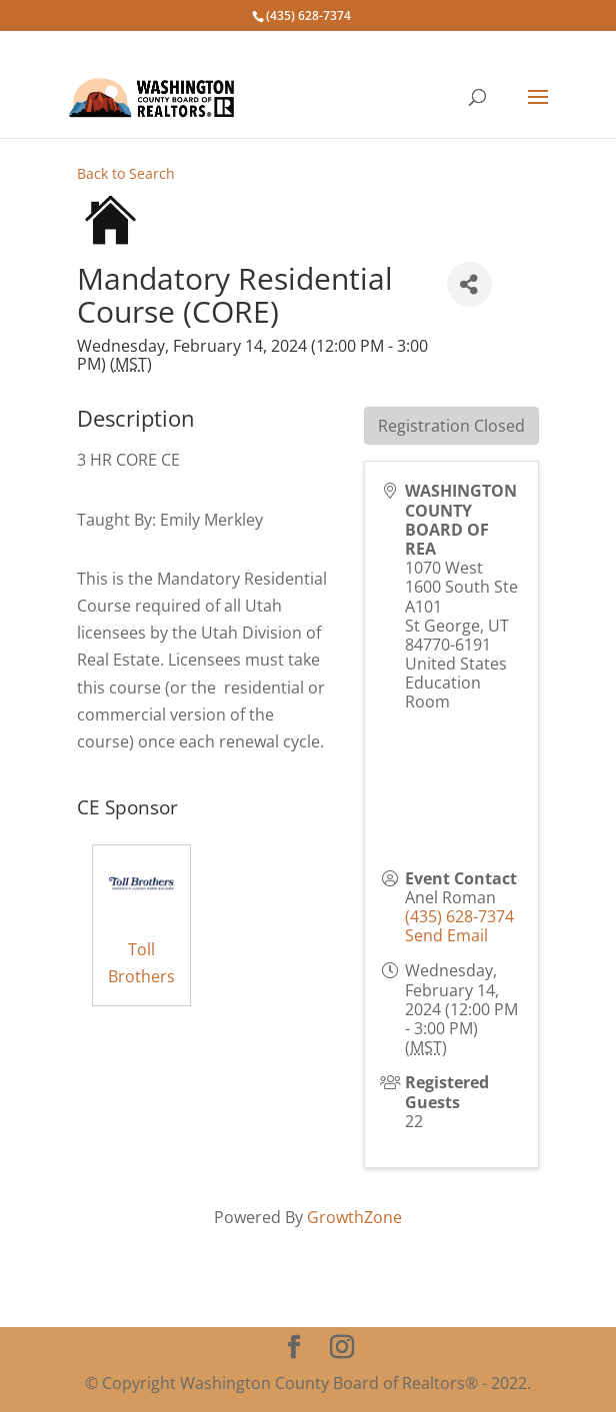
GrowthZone (354, 1217)
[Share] (469, 284)
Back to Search (126, 173)
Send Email (446, 935)
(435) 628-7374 (459, 916)
